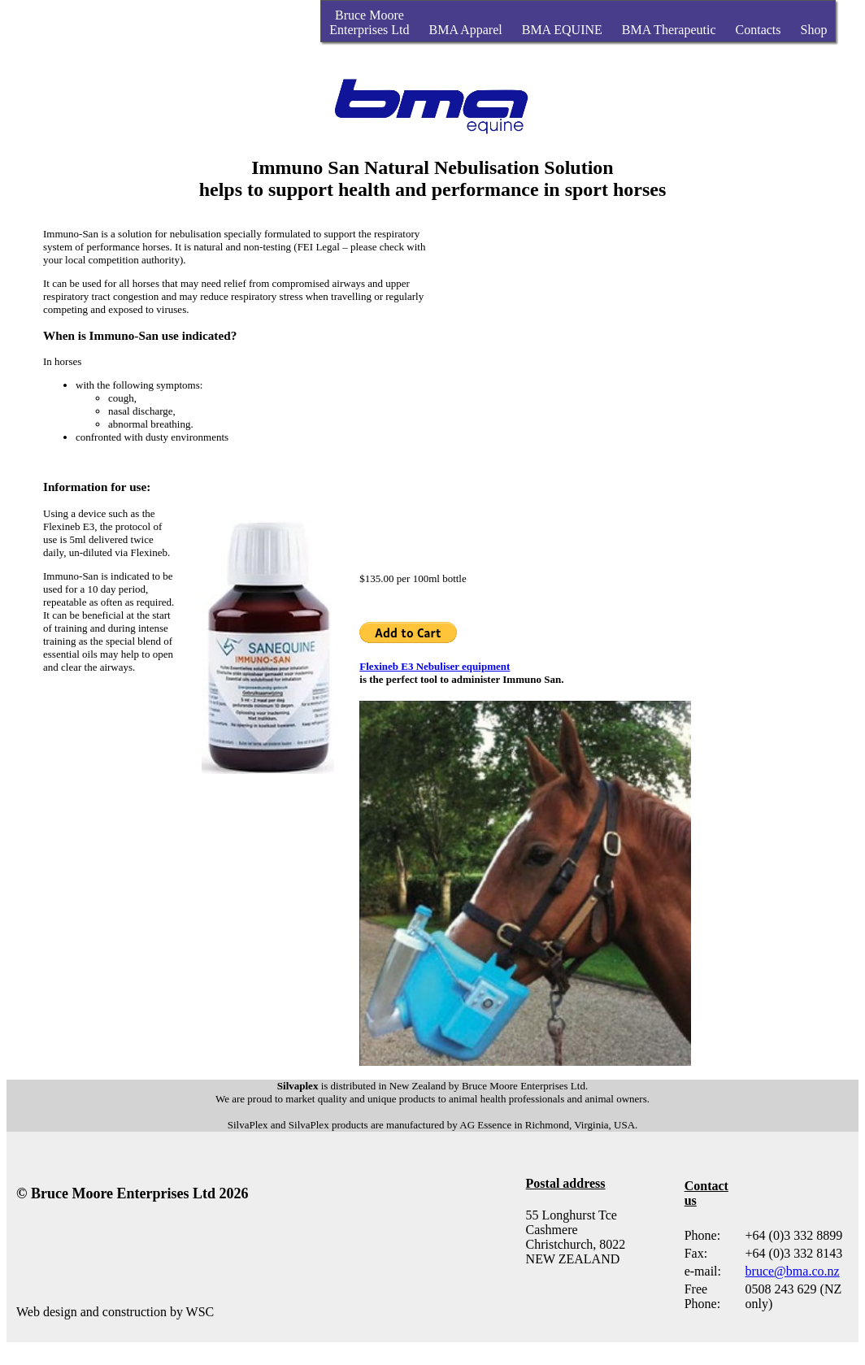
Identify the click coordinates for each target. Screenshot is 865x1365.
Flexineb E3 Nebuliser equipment (434, 666)
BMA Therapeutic (669, 30)
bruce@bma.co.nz (792, 1271)
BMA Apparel (465, 30)
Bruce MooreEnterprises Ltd (369, 22)
